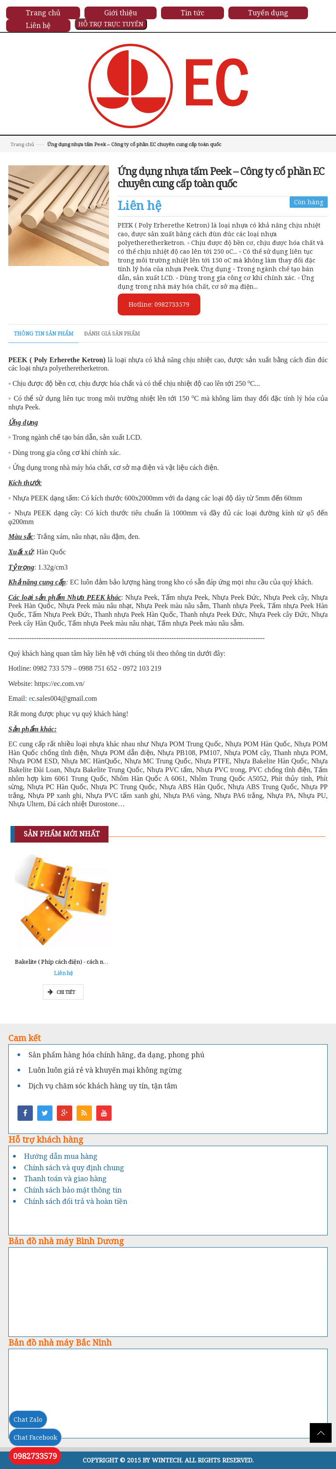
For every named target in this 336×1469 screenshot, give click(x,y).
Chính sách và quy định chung (74, 1167)
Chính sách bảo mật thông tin (73, 1190)
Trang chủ (22, 144)
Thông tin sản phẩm (44, 333)
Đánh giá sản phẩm (112, 333)
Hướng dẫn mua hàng (61, 1156)
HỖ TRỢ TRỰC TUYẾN (111, 24)
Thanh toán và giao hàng (65, 1178)
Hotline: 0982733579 (159, 304)
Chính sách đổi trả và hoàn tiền (75, 1201)
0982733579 (35, 1456)
